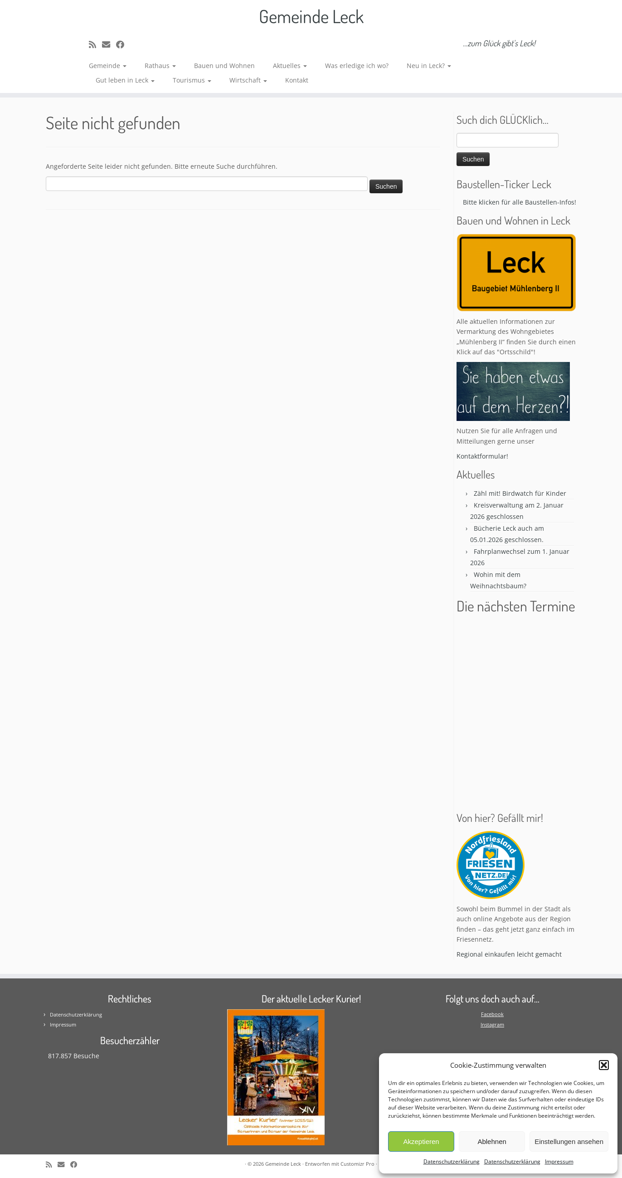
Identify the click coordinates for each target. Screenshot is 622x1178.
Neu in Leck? (429, 65)
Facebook (492, 1014)
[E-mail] (109, 44)
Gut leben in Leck (125, 80)
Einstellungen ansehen (569, 1141)
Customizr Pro (357, 1163)
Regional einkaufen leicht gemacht (509, 954)
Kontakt (296, 80)
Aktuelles (290, 65)
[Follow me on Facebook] (123, 44)
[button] (603, 1065)
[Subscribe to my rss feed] (95, 44)
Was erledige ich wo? (357, 65)
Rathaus (160, 65)
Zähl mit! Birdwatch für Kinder (520, 493)
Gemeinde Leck (311, 16)
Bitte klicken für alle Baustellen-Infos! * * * (530, 202)
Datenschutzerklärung (451, 1161)
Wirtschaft (248, 80)
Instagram (492, 1024)
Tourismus (192, 80)
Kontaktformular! (482, 456)
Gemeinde (107, 65)
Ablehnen (491, 1141)
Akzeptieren (421, 1141)
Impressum (559, 1161)
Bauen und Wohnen (224, 65)
